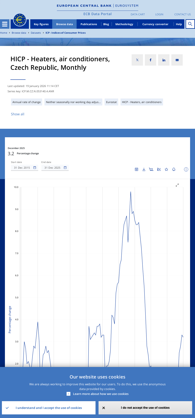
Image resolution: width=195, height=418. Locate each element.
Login (159, 14)
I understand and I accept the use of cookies (49, 408)
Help (179, 24)
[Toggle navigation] (4, 24)
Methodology (124, 24)
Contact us (182, 14)
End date (46, 162)
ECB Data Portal (97, 14)
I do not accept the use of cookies (145, 407)
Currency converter (155, 24)
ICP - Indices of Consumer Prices (65, 32)
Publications (89, 24)
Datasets (36, 32)
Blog (106, 24)
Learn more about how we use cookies (101, 394)
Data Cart (138, 14)
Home (3, 32)
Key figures (41, 24)
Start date (16, 162)
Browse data (64, 24)
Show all (17, 114)
